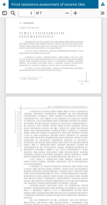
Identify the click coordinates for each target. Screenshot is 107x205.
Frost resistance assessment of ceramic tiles (48, 4)
